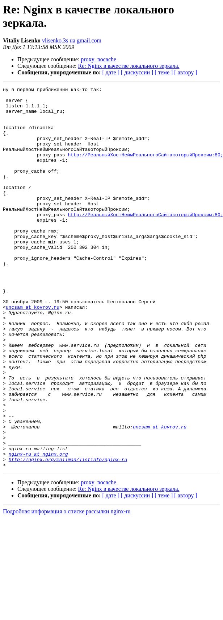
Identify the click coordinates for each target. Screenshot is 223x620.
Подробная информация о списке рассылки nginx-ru (67, 587)
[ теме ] (164, 72)
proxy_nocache (98, 59)
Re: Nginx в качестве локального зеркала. (129, 66)
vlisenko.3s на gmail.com (71, 40)
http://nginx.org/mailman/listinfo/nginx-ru (68, 534)
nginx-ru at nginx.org (38, 528)
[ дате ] (110, 72)
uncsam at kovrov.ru (32, 351)
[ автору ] (185, 72)
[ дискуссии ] (137, 72)
